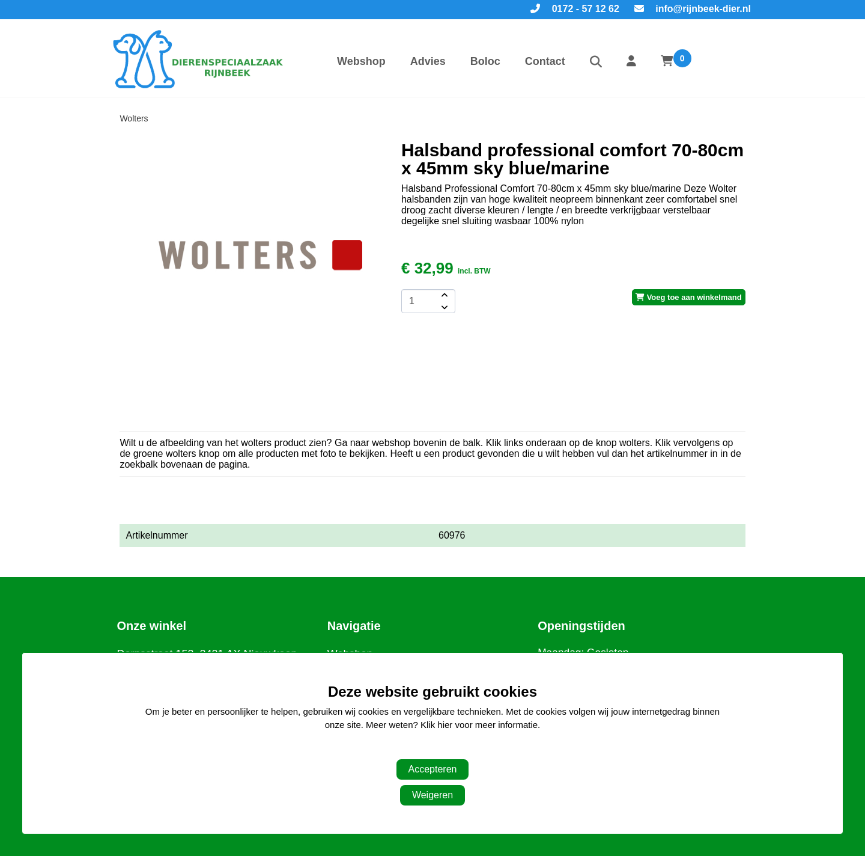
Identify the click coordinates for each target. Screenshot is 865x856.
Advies (428, 61)
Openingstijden (581, 625)
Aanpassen (426, 749)
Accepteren (432, 769)
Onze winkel (151, 625)
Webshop (361, 61)
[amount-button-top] (443, 295)
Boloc (485, 61)
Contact (545, 61)
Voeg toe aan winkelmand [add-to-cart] (689, 297)
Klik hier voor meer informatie (479, 725)
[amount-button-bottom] (443, 307)
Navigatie (354, 625)
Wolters (134, 118)
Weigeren (432, 795)
